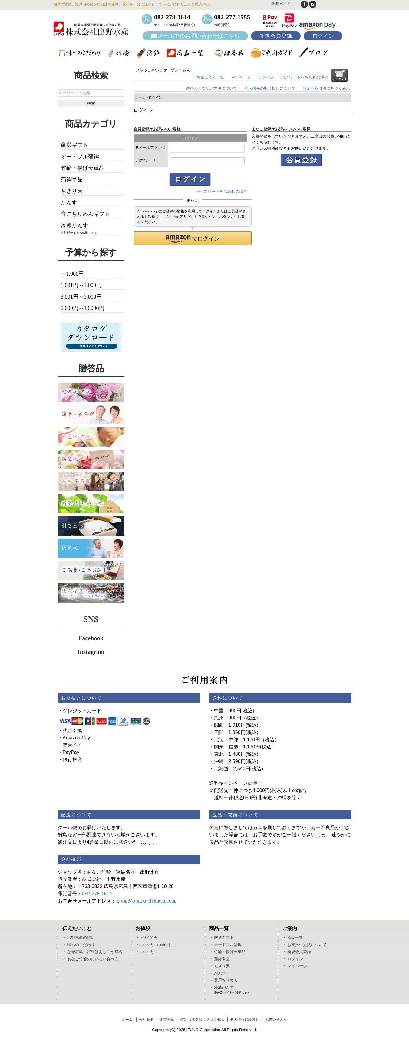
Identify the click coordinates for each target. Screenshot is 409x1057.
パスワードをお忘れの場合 (304, 77)
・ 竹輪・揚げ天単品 (227, 951)
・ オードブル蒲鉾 (225, 944)
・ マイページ (294, 966)
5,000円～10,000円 (82, 308)
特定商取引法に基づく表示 (326, 88)
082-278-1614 (97, 893)
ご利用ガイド (279, 4)
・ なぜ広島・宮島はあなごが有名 (92, 951)
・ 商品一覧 (292, 937)
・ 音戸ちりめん (223, 980)
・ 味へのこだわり (78, 944)
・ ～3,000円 (146, 937)
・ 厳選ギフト (221, 937)
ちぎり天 (72, 191)
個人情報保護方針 (244, 1019)
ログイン (323, 36)
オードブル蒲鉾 (80, 157)
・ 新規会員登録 (296, 951)
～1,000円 (72, 274)
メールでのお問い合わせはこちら (195, 36)
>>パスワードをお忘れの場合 (221, 191)
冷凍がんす (74, 225)
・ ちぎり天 (219, 966)
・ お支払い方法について (304, 944)
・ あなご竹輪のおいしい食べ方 (90, 959)
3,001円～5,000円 (81, 297)
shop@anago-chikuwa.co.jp (147, 900)
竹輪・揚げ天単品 (82, 168)
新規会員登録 (275, 36)
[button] (193, 238)
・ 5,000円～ (146, 951)
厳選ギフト (74, 145)
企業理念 (167, 1019)
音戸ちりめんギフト (85, 214)
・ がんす (217, 973)
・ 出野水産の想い (78, 937)
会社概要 (146, 1019)
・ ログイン (292, 959)
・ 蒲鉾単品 (219, 959)
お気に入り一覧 (210, 77)
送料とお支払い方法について (211, 88)
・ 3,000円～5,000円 (153, 944)
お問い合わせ (276, 1019)
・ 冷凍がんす (221, 987)
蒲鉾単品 (72, 179)
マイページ (241, 77)
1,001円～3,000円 (81, 285)
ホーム (140, 97)
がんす (69, 202)
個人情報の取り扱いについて (269, 88)
